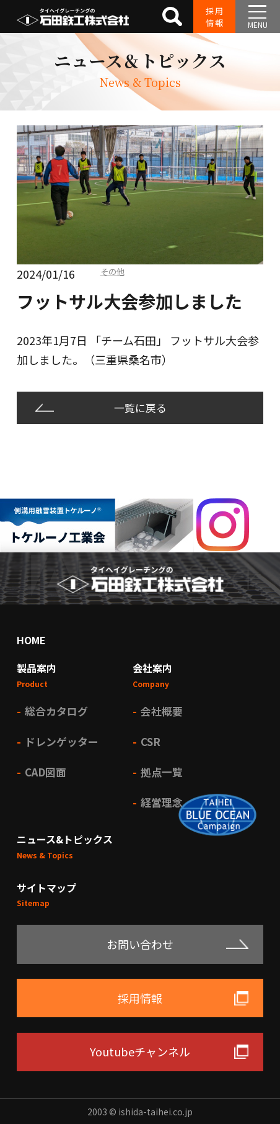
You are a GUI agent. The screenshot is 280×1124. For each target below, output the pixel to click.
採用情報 (215, 17)
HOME (31, 639)
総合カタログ (56, 711)
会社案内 (152, 667)
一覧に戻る (140, 407)
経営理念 (162, 802)
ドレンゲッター (61, 741)
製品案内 (36, 667)
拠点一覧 (162, 772)
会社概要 (162, 711)
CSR (150, 741)
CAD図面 (45, 772)
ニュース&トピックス (65, 839)
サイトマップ (46, 887)
